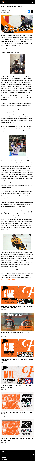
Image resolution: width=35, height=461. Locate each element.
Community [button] (4, 459)
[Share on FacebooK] (29, 11)
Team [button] (2, 451)
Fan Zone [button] (3, 457)
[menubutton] (33, 2)
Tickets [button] (3, 454)
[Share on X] (32, 11)
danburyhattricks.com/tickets (8, 279)
